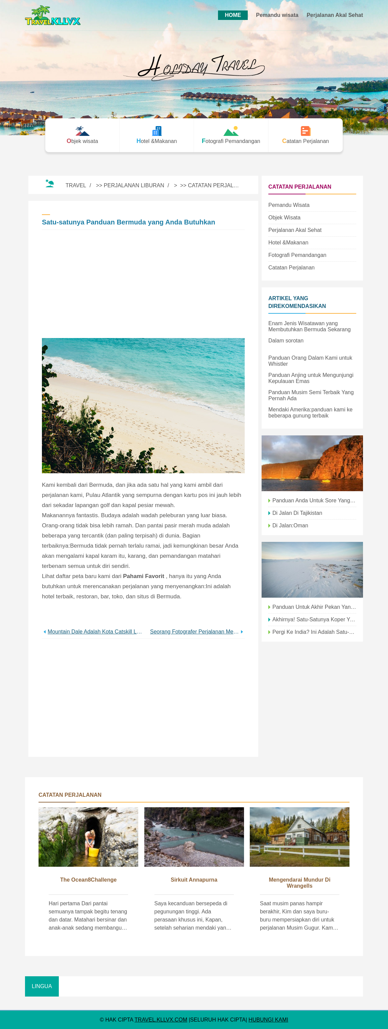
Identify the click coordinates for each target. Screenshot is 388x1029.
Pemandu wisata (277, 15)
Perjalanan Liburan (134, 185)
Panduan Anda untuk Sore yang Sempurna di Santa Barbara (314, 500)
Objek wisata (284, 217)
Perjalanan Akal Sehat (335, 15)
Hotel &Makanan (288, 242)
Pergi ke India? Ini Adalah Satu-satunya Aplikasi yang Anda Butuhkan (314, 632)
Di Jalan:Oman (290, 525)
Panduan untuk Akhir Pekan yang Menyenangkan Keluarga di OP (314, 607)
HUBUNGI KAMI (268, 1020)
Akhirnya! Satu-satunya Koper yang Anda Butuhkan (314, 619)
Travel (76, 185)
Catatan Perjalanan (218, 185)
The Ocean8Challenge (88, 880)
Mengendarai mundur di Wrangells (299, 883)
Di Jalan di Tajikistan (297, 513)
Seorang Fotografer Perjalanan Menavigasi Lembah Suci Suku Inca (194, 632)
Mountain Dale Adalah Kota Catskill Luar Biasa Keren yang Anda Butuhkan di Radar (95, 632)
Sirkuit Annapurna (194, 880)
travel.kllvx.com (161, 1020)
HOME (233, 15)
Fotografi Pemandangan (297, 255)
